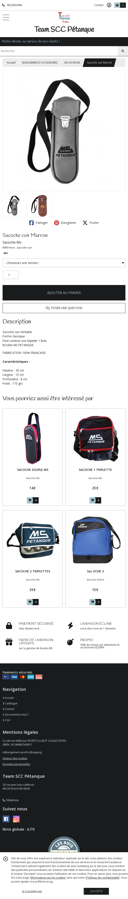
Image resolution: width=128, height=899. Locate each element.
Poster (90, 222)
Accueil (11, 62)
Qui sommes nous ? (16, 714)
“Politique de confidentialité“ (102, 877)
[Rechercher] (123, 51)
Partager (38, 222)
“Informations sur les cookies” (48, 877)
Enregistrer (65, 222)
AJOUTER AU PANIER (64, 292)
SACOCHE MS (72, 62)
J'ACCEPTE (96, 891)
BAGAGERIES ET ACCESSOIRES (39, 62)
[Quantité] (11, 275)
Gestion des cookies (15, 758)
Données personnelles (16, 764)
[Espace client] (109, 5)
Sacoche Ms (12, 242)
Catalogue (10, 703)
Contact (99, 5)
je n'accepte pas (32, 891)
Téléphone (11, 800)
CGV (6, 720)
